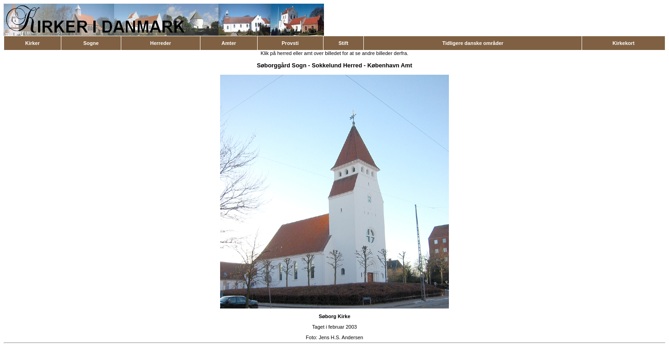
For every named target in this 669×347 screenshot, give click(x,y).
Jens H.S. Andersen (340, 337)
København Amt (389, 65)
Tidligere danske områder (472, 43)
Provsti (290, 43)
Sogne (91, 43)
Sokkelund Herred (337, 65)
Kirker (32, 43)
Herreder (160, 43)
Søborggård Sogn (282, 65)
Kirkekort (623, 43)
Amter (228, 43)
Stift (343, 43)
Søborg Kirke (334, 316)
